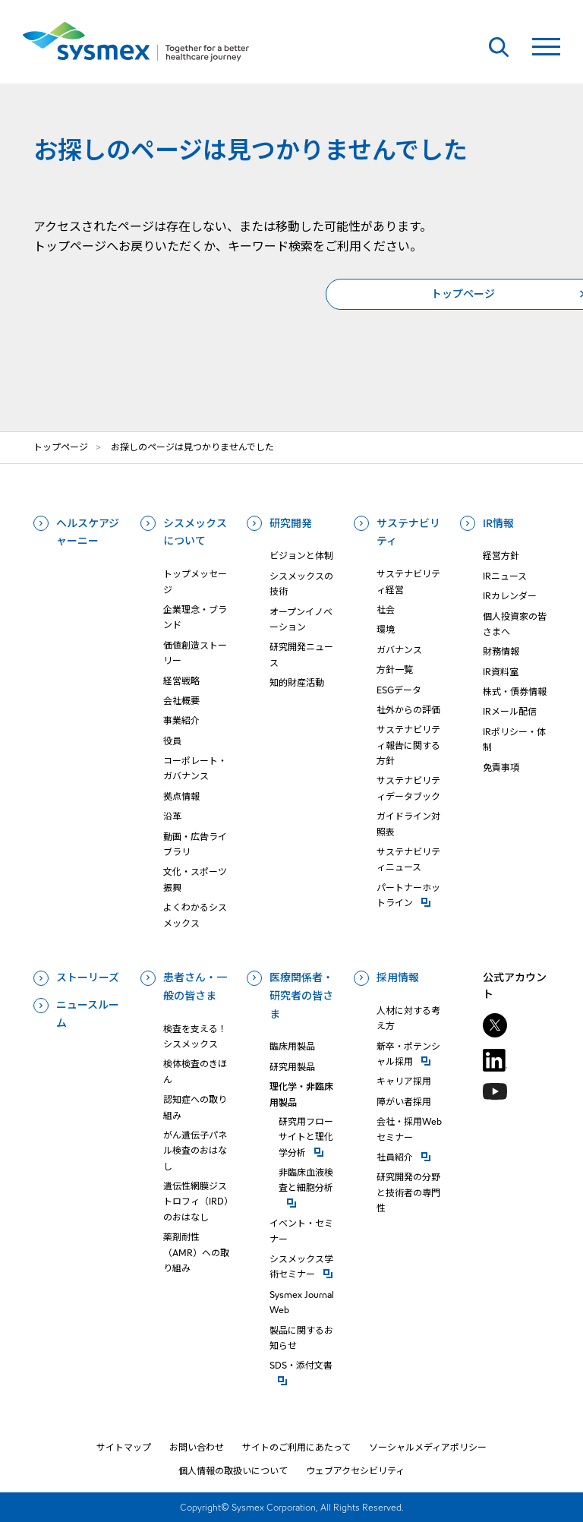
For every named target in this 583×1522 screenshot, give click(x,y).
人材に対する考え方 (408, 1018)
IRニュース (505, 576)
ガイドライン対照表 (408, 823)
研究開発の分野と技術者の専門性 (408, 1192)
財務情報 (501, 651)
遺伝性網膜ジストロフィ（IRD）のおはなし (195, 1201)
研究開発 (290, 523)
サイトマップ (123, 1447)
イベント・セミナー (301, 1230)
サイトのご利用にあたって (296, 1447)
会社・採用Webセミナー (409, 1129)
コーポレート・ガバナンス (195, 768)
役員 (172, 741)
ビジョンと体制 (301, 555)
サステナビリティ (408, 532)
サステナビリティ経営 (408, 581)
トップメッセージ (195, 581)
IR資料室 (500, 671)
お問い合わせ (196, 1447)
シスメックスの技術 (301, 583)
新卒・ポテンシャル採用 (410, 1053)
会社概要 (181, 700)
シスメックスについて (195, 532)
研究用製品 (292, 1066)
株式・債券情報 (515, 691)
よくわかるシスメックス (195, 915)
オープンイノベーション (300, 619)
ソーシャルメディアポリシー (428, 1447)
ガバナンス (399, 649)
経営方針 (501, 555)
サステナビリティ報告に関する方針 (408, 745)
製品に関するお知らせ (301, 1338)
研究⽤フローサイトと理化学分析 (307, 1137)
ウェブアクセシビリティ (355, 1470)
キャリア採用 (404, 1081)
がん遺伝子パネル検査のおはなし (195, 1150)
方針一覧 (395, 669)
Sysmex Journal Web (301, 1302)
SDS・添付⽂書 (302, 1364)
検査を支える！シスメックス (195, 1036)
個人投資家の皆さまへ (515, 624)
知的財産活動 (296, 682)
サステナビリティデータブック (408, 788)
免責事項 (501, 767)
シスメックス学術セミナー (302, 1266)
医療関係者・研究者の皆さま (301, 996)
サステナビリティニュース (408, 859)
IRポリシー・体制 (514, 739)
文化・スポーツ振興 (195, 879)
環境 (386, 629)
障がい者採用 (404, 1101)
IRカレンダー (510, 596)
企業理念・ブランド (195, 617)
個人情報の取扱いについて (233, 1470)
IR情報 (498, 523)
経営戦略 (181, 681)
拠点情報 (181, 796)
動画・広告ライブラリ (195, 844)
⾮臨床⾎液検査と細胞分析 (307, 1180)
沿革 (172, 816)
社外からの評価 (408, 709)
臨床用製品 (292, 1046)
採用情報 (398, 977)
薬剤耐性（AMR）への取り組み (196, 1252)
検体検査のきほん (195, 1071)
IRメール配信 (510, 711)
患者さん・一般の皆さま (195, 987)
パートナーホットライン (410, 895)
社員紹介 (410, 1156)
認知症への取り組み (195, 1107)
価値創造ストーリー (195, 652)
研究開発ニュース (301, 654)
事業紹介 (181, 720)
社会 (386, 609)
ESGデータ (399, 690)
